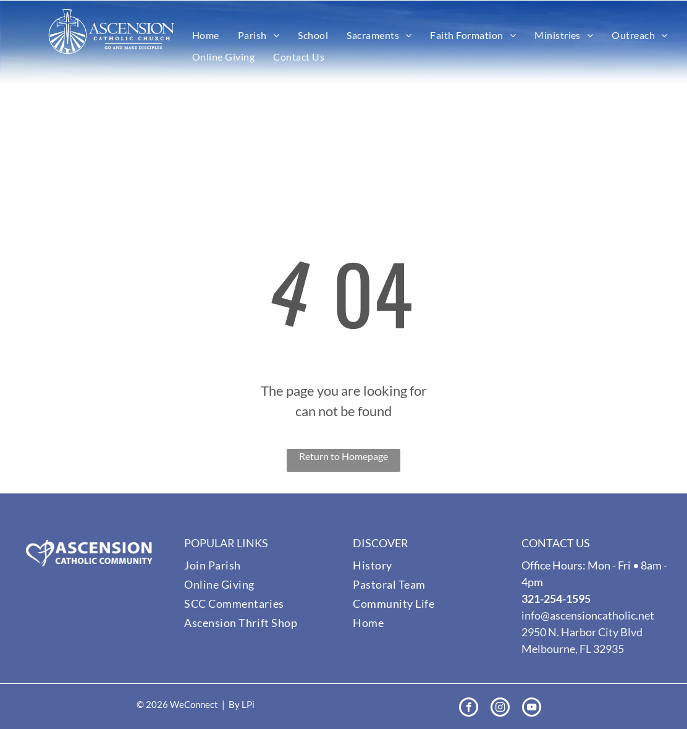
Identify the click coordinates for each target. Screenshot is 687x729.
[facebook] (468, 708)
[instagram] (500, 708)
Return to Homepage (343, 456)
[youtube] (531, 708)
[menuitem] (206, 35)
